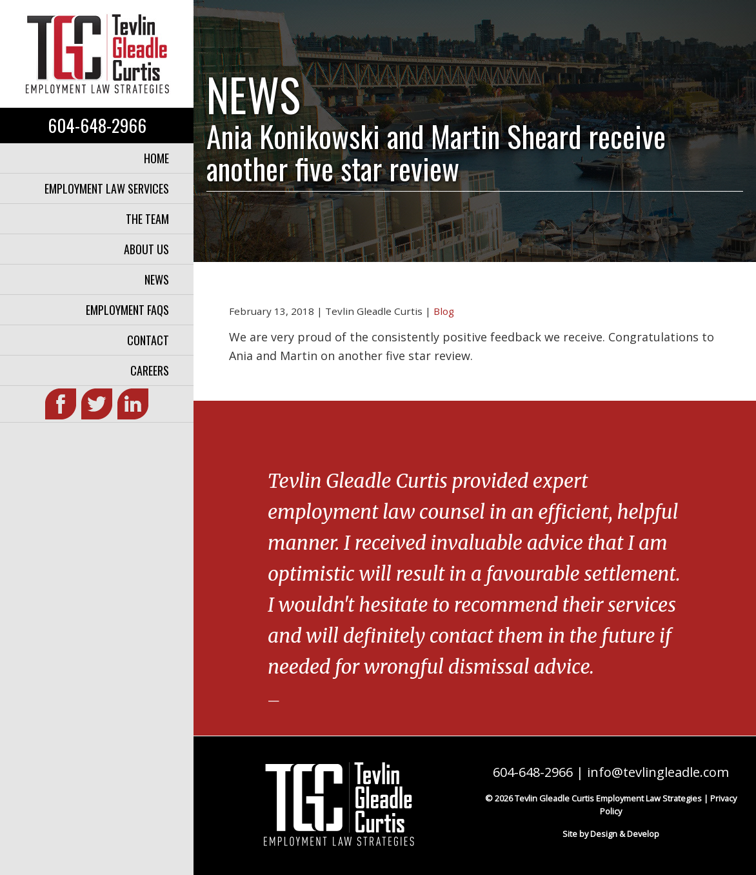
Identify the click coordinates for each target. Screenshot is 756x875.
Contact (148, 340)
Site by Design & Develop (610, 834)
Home (156, 158)
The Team (147, 218)
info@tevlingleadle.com (658, 772)
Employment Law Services (107, 188)
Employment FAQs (127, 309)
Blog (443, 311)
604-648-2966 (97, 125)
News (156, 279)
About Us (146, 249)
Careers (149, 370)
